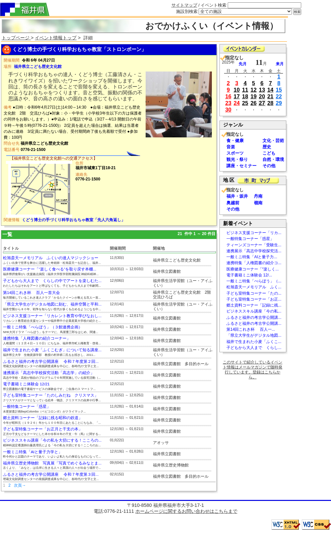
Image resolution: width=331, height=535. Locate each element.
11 (245, 90)
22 (279, 96)
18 (245, 96)
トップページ (16, 37)
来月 (280, 64)
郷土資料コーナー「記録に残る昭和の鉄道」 (42, 417)
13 (262, 90)
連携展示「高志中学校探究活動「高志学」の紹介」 (48, 372)
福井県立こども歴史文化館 (38, 66)
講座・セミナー (241, 165)
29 (279, 103)
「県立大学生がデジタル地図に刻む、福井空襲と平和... (52, 304)
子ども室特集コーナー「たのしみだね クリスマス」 (50, 395)
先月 (243, 64)
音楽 (230, 146)
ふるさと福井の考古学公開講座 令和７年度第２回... (51, 361)
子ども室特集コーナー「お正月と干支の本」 (42, 429)
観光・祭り (237, 159)
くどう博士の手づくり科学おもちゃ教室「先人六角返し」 (73, 220)
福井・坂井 (237, 196)
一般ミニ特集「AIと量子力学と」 (32, 452)
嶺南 (258, 202)
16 (228, 96)
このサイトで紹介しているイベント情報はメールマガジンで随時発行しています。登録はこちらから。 (252, 369)
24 (237, 103)
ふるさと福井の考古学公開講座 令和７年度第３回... (51, 474)
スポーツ (235, 153)
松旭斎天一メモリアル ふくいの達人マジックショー (50, 258)
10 (237, 90)
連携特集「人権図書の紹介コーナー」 (37, 338)
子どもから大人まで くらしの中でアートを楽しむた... (52, 280)
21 (270, 96)
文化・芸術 (273, 140)
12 (254, 90)
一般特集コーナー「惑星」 (27, 406)
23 (228, 103)
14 (270, 90)
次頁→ (20, 485)
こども (268, 153)
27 (262, 103)
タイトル (11, 248)
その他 (268, 165)
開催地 (159, 248)
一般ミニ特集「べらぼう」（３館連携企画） (42, 327)
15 (279, 90)
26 (254, 103)
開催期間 (118, 248)
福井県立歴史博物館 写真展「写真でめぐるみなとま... (52, 463)
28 (270, 103)
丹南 (258, 196)
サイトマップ (184, 5)
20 (262, 96)
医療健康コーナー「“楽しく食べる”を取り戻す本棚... (49, 269)
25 (245, 103)
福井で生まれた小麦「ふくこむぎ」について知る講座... (52, 350)
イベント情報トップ (55, 37)
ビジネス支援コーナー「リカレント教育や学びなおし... (52, 316)
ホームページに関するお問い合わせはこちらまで (186, 511)
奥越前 (232, 202)
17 (237, 96)
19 (254, 96)
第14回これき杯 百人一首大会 (31, 292)
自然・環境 (273, 159)
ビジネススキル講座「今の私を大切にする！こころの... (52, 440)
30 (228, 110)
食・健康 (235, 140)
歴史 (266, 146)
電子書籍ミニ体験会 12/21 (26, 384)
